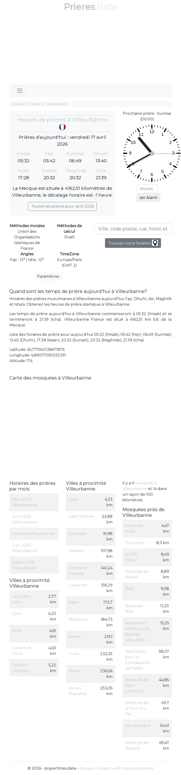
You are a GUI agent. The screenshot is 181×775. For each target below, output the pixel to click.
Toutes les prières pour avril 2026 (62, 206)
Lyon (16, 613)
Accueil (18, 104)
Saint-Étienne (81, 516)
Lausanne (78, 585)
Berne (74, 671)
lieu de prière (137, 725)
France (34, 104)
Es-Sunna (134, 543)
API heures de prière (133, 768)
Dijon (73, 602)
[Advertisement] (90, 49)
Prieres (79, 6)
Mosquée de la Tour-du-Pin (137, 708)
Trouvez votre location (133, 243)
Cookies (104, 768)
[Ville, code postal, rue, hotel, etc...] (133, 228)
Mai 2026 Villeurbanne (33, 533)
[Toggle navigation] (19, 90)
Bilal (129, 588)
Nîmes (75, 636)
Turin (74, 654)
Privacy (86, 768)
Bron (17, 631)
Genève (76, 551)
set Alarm (148, 197)
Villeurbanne (56, 104)
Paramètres (48, 276)
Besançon (78, 619)
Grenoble (78, 533)
